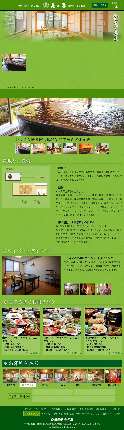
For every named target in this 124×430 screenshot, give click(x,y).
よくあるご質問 (70, 409)
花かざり (11, 377)
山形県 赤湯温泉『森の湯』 (12, 411)
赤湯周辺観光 (57, 409)
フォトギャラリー (41, 409)
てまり (62, 377)
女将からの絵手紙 (86, 409)
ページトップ (115, 409)
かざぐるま (28, 377)
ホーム (4, 87)
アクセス (28, 409)
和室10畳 (96, 377)
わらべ (79, 377)
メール (94, 392)
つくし (45, 377)
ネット (52, 392)
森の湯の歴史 (101, 409)
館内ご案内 (113, 377)
